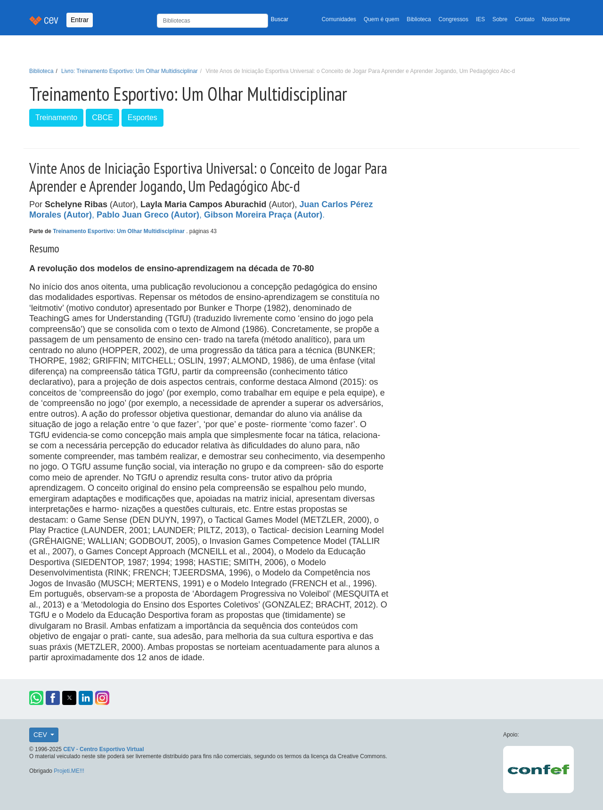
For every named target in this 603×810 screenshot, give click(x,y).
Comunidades (339, 19)
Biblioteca (419, 19)
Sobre (499, 19)
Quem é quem (381, 19)
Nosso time (556, 19)
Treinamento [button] (56, 117)
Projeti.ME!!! (69, 771)
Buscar (279, 19)
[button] (36, 698)
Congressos (453, 19)
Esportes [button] (142, 117)
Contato (525, 19)
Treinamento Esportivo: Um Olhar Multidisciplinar (119, 231)
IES (480, 19)
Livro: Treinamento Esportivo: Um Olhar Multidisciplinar (129, 71)
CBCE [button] (102, 117)
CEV (41, 734)
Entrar (80, 20)
